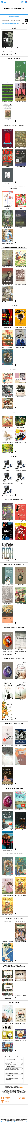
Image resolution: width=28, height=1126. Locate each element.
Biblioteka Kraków (14, 16)
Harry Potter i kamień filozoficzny (10, 1064)
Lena (6, 1082)
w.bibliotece (13, 1091)
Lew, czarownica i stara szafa (10, 1059)
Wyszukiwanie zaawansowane (7, 23)
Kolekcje (17, 23)
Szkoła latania (7, 1063)
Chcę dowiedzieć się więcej (7, 1121)
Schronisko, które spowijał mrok (10, 1080)
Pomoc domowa (8, 1079)
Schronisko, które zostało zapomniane (11, 1073)
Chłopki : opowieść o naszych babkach (11, 1068)
